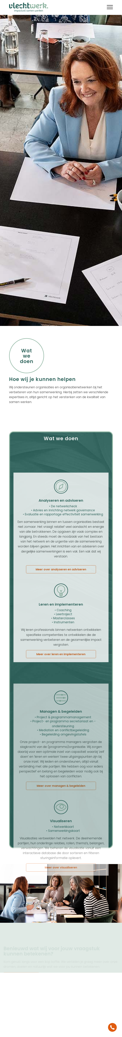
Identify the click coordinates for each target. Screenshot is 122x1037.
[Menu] (108, 7)
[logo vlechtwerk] (50, 7)
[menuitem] (108, 7)
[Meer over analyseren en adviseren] (61, 637)
